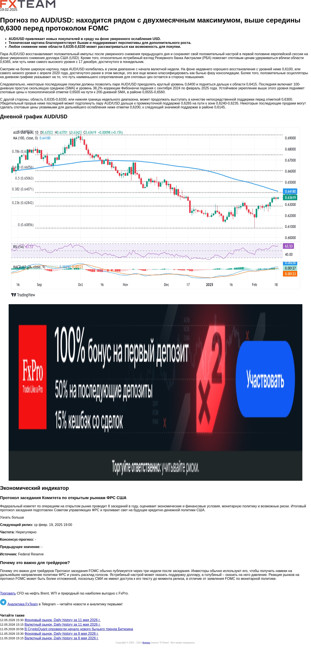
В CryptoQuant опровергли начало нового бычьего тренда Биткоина (78, 629)
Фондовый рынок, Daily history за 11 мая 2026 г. (62, 620)
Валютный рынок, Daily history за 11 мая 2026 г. (62, 624)
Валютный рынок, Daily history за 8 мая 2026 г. (61, 638)
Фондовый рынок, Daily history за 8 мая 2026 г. (61, 633)
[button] (155, 212)
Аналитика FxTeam (22, 604)
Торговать (8, 593)
